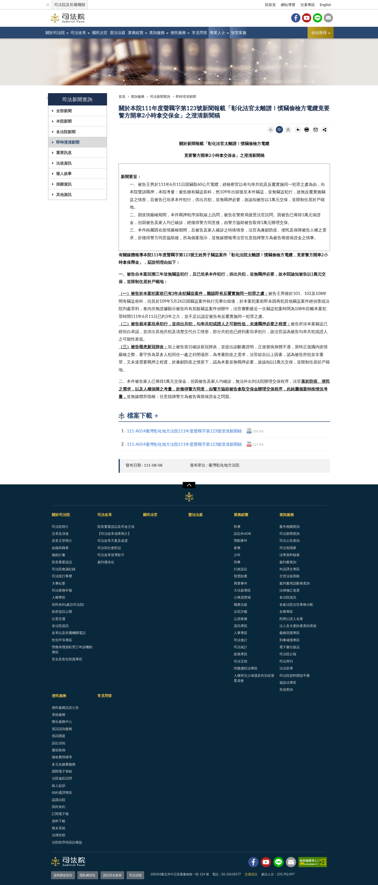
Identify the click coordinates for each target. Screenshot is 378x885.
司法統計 (240, 647)
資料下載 (58, 821)
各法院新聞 (65, 131)
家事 (237, 548)
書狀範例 (58, 750)
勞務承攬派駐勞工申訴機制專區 (72, 649)
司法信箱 (328, 17)
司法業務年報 (62, 590)
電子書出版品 (289, 647)
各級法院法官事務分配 (296, 604)
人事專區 (240, 633)
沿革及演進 (60, 533)
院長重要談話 (62, 562)
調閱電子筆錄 (62, 771)
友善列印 (306, 129)
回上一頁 (298, 129)
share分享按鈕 (324, 129)
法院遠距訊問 (62, 778)
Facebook (295, 17)
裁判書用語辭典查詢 (294, 583)
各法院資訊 (60, 626)
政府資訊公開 (62, 611)
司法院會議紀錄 (63, 569)
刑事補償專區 (289, 640)
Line (317, 17)
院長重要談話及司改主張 (116, 526)
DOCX (249, 430)
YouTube (306, 17)
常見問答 (235, 32)
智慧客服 (284, 32)
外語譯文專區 (289, 569)
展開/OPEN (189, 485)
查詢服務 (183, 32)
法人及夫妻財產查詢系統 (298, 626)
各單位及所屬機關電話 (69, 633)
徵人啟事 (64, 173)
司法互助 (240, 661)
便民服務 (209, 32)
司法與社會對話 (109, 548)
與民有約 (58, 807)
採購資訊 (64, 184)
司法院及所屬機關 (69, 4)
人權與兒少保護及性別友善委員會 (254, 678)
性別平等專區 (62, 640)
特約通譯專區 (62, 792)
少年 (237, 555)
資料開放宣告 (63, 874)
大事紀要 (58, 583)
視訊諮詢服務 (62, 729)
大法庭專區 (242, 590)
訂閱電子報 (60, 814)
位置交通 (58, 619)
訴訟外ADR (242, 533)
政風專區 (240, 654)
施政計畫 (58, 555)
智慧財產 (240, 576)
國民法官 (111, 32)
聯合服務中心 (62, 721)
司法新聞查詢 (160, 96)
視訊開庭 (58, 736)
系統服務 (58, 714)
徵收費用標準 (62, 757)
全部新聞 (64, 110)
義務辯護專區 (289, 633)
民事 (237, 526)
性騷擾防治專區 (245, 668)
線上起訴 (58, 785)
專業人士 (258, 32)
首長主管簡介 (62, 540)
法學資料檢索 (289, 555)
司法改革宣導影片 (110, 555)
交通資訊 (251, 874)
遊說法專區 (287, 682)
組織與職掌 (60, 548)
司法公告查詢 (289, 540)
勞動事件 (240, 540)
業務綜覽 (157, 32)
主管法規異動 (289, 576)
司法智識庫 (287, 548)
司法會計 (240, 640)
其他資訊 (64, 194)
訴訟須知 (58, 743)
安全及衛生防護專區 (67, 659)
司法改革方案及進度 (112, 540)
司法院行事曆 (62, 576)
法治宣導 (286, 668)
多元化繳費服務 (63, 764)
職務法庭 (240, 604)
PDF (249, 444)
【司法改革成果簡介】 (114, 533)
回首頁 (270, 4)
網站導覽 (288, 4)
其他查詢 (286, 689)
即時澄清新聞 (67, 142)
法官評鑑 (240, 611)
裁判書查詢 (287, 562)
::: (47, 4)
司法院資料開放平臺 (294, 675)
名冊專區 (286, 611)
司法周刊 (286, 661)
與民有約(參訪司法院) (68, 604)
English (325, 4)
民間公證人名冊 (291, 619)
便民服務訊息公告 (65, 707)
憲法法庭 (134, 32)
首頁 (122, 96)
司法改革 (85, 32)
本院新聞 (64, 121)
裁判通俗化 (105, 562)
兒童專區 (307, 4)
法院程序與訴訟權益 (67, 842)
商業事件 (240, 583)
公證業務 (240, 619)
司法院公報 (287, 654)
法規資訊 (64, 163)
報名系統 (58, 828)
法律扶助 (58, 835)
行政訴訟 (240, 569)
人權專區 (58, 597)
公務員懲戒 (242, 597)
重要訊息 (64, 152)
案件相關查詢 (289, 526)
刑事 (237, 562)
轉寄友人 (315, 129)
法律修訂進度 (289, 590)
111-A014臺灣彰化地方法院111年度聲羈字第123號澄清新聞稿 (184, 430)
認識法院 (58, 800)
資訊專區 (240, 626)
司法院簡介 (60, 526)
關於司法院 (57, 32)
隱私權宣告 (87, 874)
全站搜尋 (319, 32)
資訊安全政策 (112, 874)
